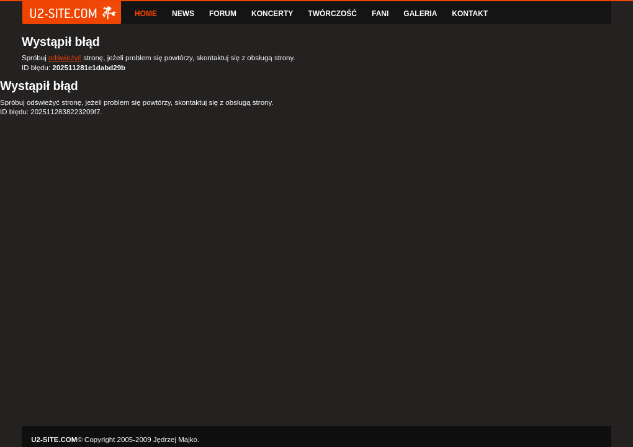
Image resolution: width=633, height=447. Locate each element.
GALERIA (420, 13)
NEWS (183, 13)
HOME (146, 13)
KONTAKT (470, 13)
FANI (380, 13)
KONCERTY (272, 13)
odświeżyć (64, 57)
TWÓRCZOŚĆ (332, 13)
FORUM (222, 13)
